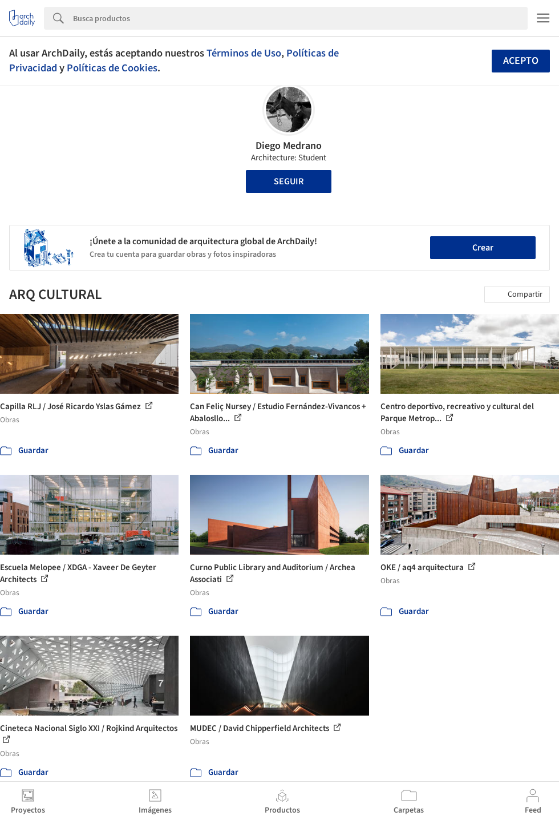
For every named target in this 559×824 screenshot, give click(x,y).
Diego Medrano (289, 146)
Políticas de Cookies (112, 67)
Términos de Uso (243, 53)
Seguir (288, 181)
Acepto (520, 61)
